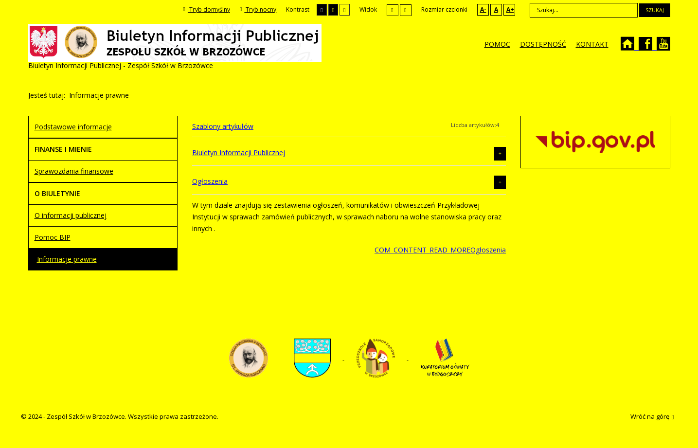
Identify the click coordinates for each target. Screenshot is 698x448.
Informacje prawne (67, 259)
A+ (510, 9)
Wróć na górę (652, 417)
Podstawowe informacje (73, 126)
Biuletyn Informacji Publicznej (238, 152)
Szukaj (654, 10)
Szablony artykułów (222, 126)
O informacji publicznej (71, 215)
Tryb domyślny (206, 9)
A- (483, 9)
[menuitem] (497, 44)
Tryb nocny (258, 9)
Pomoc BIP (53, 237)
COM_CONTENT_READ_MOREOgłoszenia (440, 249)
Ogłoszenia (210, 181)
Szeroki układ (406, 10)
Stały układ (392, 10)
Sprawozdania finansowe (74, 171)
